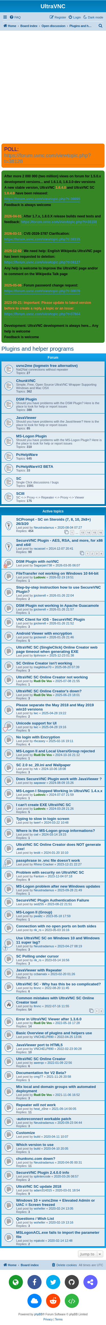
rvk (36, 769)
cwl (36, 834)
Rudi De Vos (43, 681)
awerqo (39, 1062)
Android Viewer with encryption (44, 633)
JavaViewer (26, 418)
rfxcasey (39, 741)
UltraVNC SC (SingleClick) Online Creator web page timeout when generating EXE (57, 649)
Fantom (39, 876)
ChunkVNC (26, 381)
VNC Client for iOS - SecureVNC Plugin (50, 619)
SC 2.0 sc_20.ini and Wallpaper (43, 765)
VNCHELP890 (43, 1037)
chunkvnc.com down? (35, 1158)
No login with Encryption (38, 737)
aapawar (40, 782)
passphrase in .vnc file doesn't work (48, 860)
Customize (25, 1133)
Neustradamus (44, 527)
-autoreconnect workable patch (43, 1119)
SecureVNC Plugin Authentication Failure (52, 900)
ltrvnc (37, 988)
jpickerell (40, 595)
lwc (36, 713)
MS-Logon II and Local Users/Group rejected (55, 751)
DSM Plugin (26, 399)
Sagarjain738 (43, 565)
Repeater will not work (36, 1105)
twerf (37, 822)
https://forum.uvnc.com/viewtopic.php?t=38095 (42, 199)
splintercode (42, 1176)
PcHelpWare (27, 454)
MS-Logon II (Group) (34, 912)
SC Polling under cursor (37, 956)
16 (100, 532)
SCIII (20, 493)
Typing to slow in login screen (42, 819)
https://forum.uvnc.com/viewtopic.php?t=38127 (42, 262)
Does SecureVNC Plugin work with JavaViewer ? (59, 779)
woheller (39, 1208)
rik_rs (37, 930)
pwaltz (38, 916)
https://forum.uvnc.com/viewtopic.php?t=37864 (42, 314)
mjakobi (39, 1240)
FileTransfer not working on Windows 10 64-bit (57, 573)
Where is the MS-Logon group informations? (55, 830)
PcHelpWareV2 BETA (34, 466)
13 (82, 532)
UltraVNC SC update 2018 (38, 1186)
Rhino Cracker (43, 864)
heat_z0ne (41, 1108)
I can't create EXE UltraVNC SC (43, 805)
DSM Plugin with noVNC (37, 561)
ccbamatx (40, 974)
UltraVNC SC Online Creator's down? (49, 691)
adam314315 (43, 1190)
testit (37, 852)
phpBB (38, 1314)
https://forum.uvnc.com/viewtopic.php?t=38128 (47, 158)
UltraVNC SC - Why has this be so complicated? (58, 984)
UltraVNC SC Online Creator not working (52, 677)
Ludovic (40, 577)
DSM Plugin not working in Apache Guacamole (57, 605)
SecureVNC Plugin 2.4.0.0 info (42, 1172)
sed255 (39, 904)
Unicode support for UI (36, 723)
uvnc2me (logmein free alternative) (47, 366)
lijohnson (40, 655)
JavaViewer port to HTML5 (39, 1045)
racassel (39, 548)
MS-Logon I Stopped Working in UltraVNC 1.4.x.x (59, 791)
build (37, 1136)
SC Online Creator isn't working (44, 663)
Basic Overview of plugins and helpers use (54, 1033)
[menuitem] (15, 17)
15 (94, 532)
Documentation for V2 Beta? (41, 1073)
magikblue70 (42, 667)
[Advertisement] (53, 87)
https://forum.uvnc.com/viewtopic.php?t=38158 (59, 222)
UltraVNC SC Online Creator (41, 1059)
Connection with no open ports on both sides (56, 926)
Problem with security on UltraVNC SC (50, 872)
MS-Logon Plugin (31, 436)
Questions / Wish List (35, 1218)
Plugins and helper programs (37, 349)
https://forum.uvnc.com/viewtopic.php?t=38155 (42, 239)
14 (88, 532)
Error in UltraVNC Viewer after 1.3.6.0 (48, 1019)
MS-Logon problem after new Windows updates (58, 886)
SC (18, 478)
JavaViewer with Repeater (39, 970)
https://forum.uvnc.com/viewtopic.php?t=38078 (42, 291)
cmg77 (38, 1076)
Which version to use (35, 1145)
